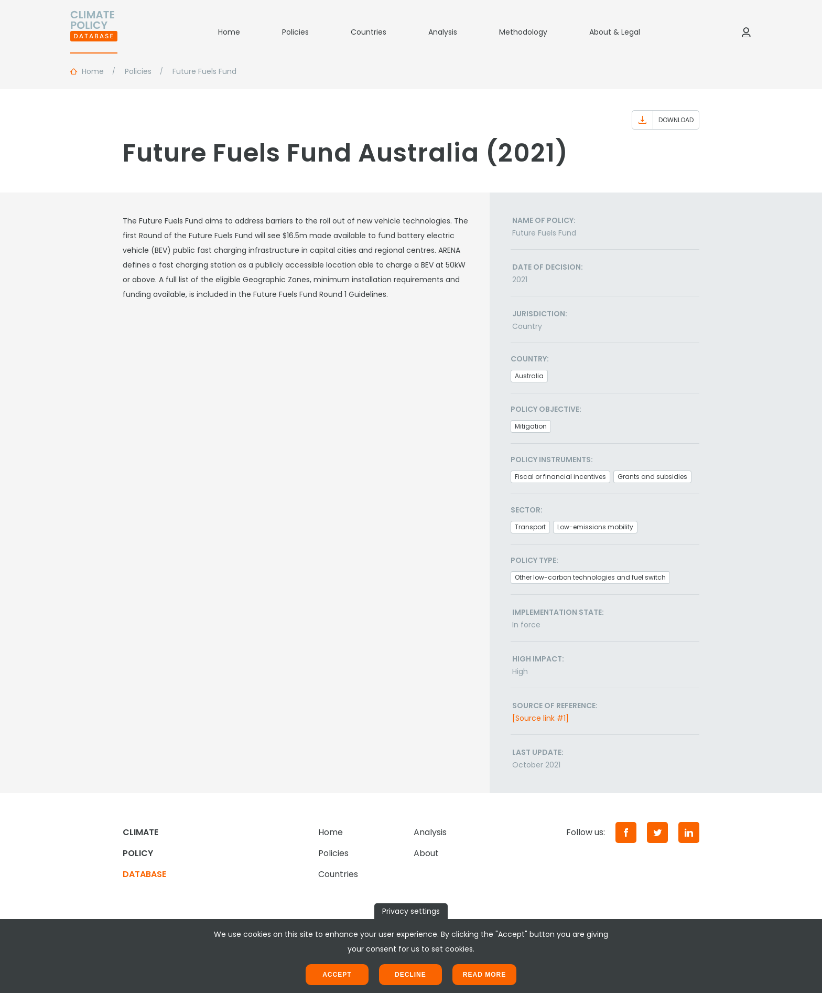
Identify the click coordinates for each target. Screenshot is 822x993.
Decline (410, 974)
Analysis (442, 32)
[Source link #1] (540, 718)
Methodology (523, 32)
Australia (529, 375)
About (426, 853)
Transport (530, 526)
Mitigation (531, 426)
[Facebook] (625, 832)
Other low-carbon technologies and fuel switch (590, 577)
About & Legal (614, 32)
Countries (368, 32)
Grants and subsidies (652, 476)
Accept (336, 974)
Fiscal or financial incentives (560, 476)
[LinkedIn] (688, 832)
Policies (295, 32)
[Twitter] (657, 832)
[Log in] (746, 32)
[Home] (93, 32)
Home (229, 32)
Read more (484, 974)
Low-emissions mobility (595, 526)
